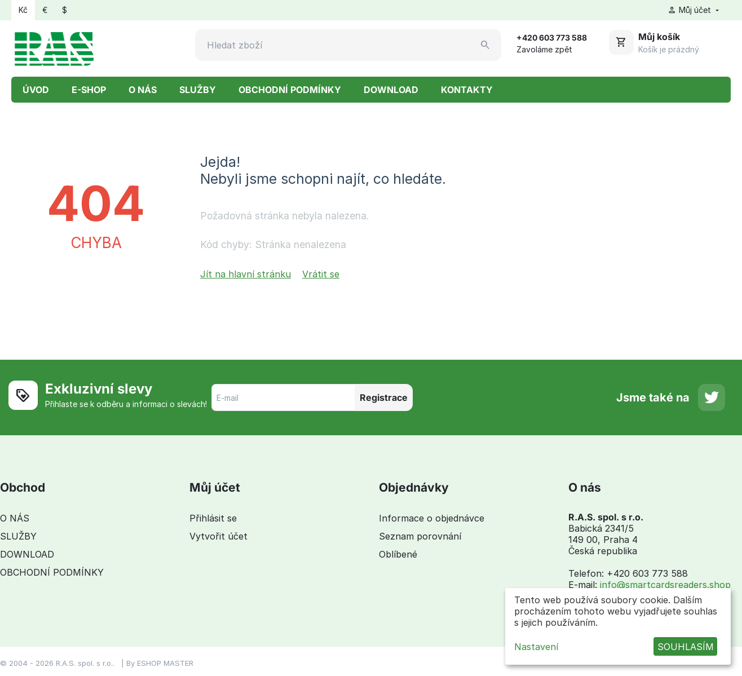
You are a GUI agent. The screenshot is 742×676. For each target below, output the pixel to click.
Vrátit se (320, 274)
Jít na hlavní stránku (245, 274)
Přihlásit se (213, 518)
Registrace (384, 397)
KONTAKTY (467, 89)
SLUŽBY (197, 89)
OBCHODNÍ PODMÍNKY (289, 89)
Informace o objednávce (431, 518)
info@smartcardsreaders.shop (665, 584)
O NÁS (143, 89)
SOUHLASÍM (685, 646)
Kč (23, 10)
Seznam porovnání (420, 536)
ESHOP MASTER (165, 663)
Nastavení (536, 646)
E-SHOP (89, 89)
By (131, 663)
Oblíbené (398, 554)
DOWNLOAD (391, 89)
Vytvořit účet (218, 536)
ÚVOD (36, 89)
